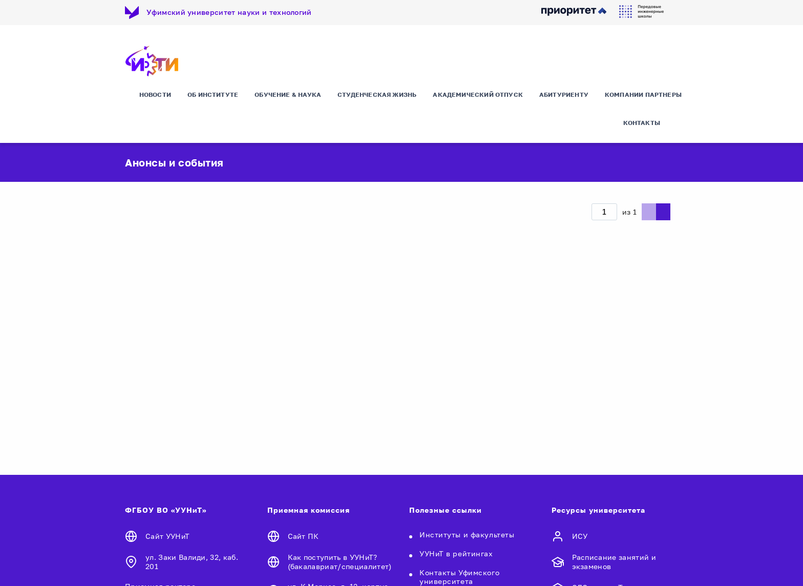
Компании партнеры (643, 94)
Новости (155, 94)
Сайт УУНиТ (167, 536)
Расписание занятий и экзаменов (614, 562)
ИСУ (580, 536)
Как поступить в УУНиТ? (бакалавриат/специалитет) (340, 562)
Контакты (641, 123)
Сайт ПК (303, 536)
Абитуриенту (563, 94)
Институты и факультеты (466, 534)
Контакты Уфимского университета (459, 576)
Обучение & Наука (288, 94)
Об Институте (212, 94)
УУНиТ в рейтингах (456, 553)
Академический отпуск (478, 94)
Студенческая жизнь (376, 94)
